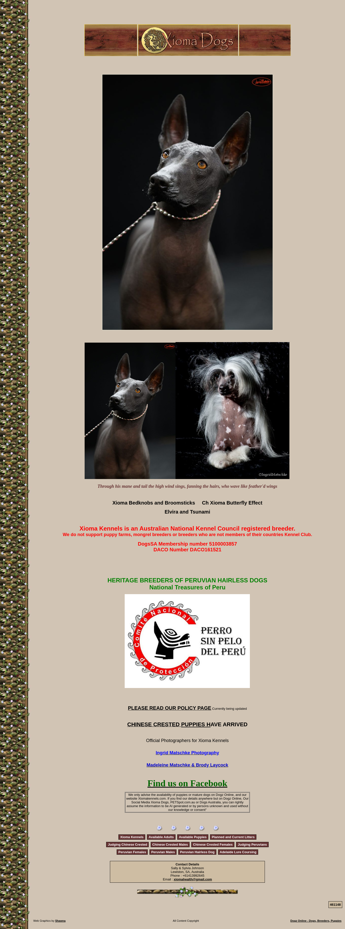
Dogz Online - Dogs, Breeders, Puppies (315, 920)
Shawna (60, 920)
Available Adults (161, 837)
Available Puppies (193, 837)
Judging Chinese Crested (127, 844)
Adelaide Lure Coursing (238, 852)
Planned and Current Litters (233, 837)
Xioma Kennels (131, 837)
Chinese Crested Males (170, 844)
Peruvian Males (163, 852)
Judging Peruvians (252, 844)
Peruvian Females (132, 852)
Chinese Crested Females (213, 844)
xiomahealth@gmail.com (193, 879)
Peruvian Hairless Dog (197, 852)
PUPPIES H (195, 724)
